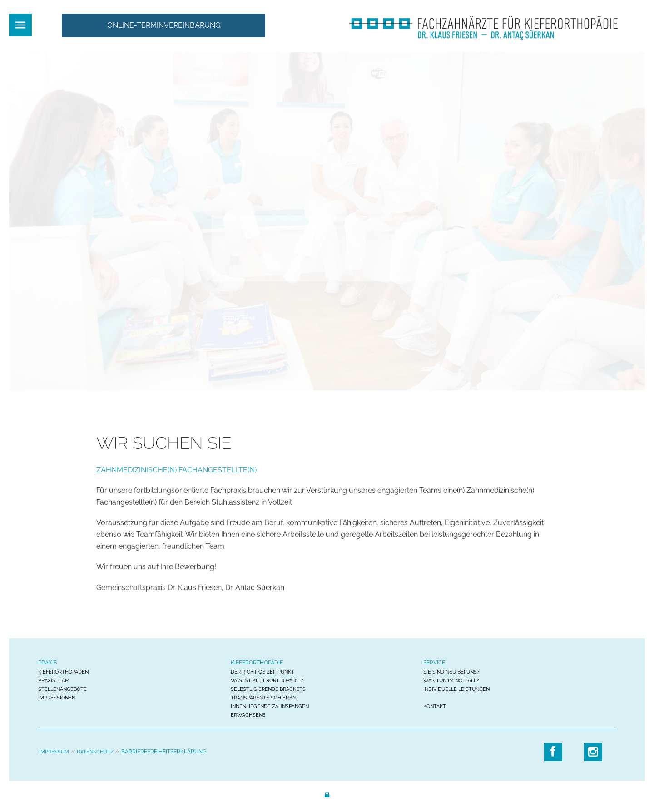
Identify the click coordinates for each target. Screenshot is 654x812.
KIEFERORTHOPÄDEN (63, 672)
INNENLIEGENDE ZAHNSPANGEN (270, 706)
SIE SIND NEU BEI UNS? (451, 672)
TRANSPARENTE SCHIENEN (263, 698)
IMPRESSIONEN (56, 698)
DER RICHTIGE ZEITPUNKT (262, 672)
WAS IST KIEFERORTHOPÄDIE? (267, 681)
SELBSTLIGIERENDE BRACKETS (268, 689)
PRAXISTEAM (53, 681)
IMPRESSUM (54, 752)
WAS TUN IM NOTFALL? (451, 681)
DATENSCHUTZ (95, 752)
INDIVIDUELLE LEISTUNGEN (456, 689)
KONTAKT (434, 706)
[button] (163, 25)
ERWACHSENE (248, 715)
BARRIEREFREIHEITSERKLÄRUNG (164, 751)
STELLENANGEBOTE (62, 689)
